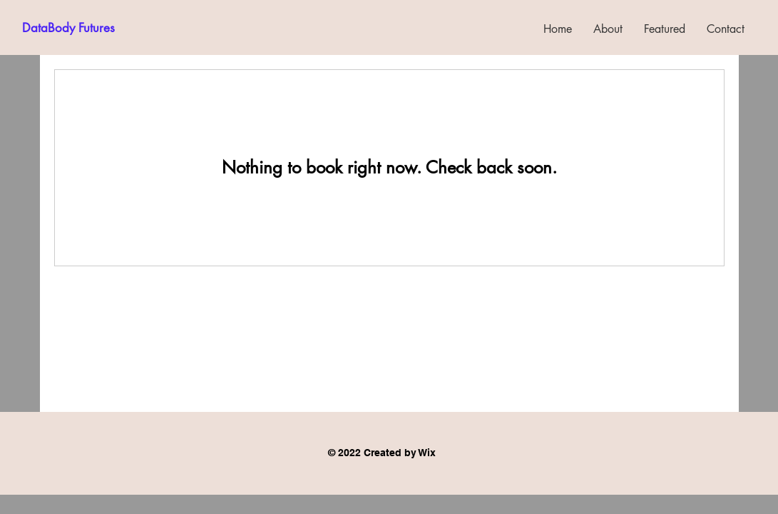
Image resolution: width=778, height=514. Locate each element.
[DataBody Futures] (68, 28)
